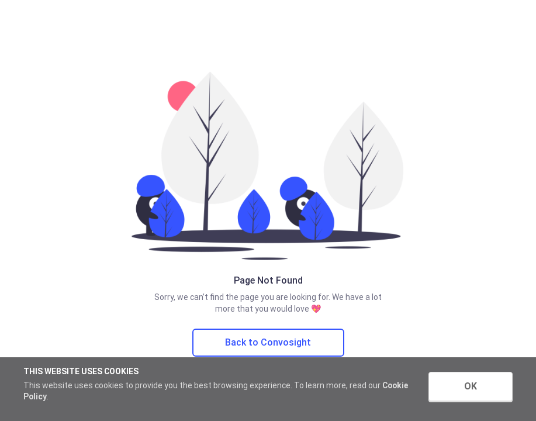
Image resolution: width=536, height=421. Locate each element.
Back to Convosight (268, 342)
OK (470, 386)
